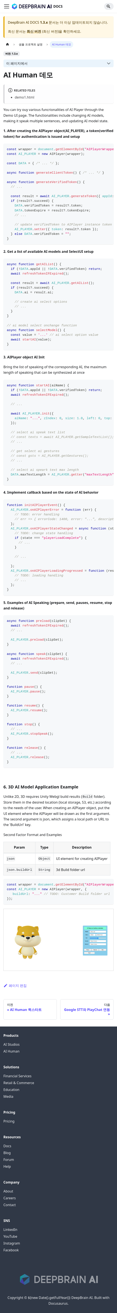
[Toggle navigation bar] (6, 6)
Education (11, 1089)
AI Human (11, 1051)
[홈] (7, 44)
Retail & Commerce (18, 1082)
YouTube (10, 1236)
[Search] (109, 6)
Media (8, 1096)
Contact (9, 1204)
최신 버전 (34, 31)
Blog (7, 1152)
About (8, 1191)
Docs (7, 1146)
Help (7, 1166)
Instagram (11, 1243)
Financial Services (17, 1076)
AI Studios (11, 1044)
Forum (8, 1159)
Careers (9, 1198)
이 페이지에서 (17, 63)
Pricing (9, 1121)
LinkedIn (10, 1229)
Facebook (11, 1250)
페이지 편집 (15, 985)
